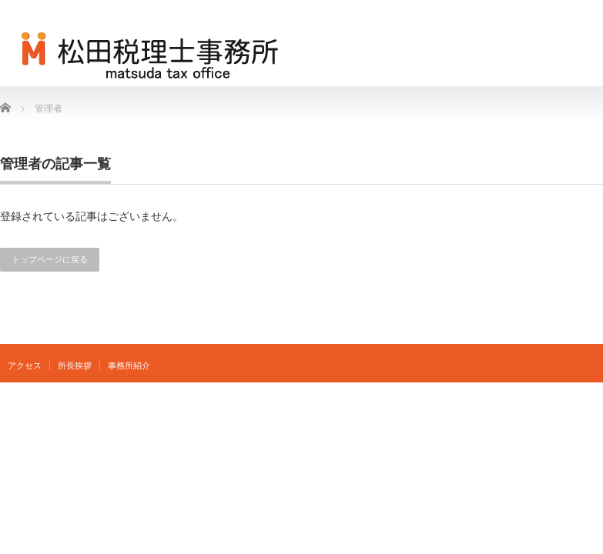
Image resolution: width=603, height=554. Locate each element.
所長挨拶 (75, 365)
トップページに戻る (50, 259)
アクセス (25, 365)
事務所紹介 (129, 365)
